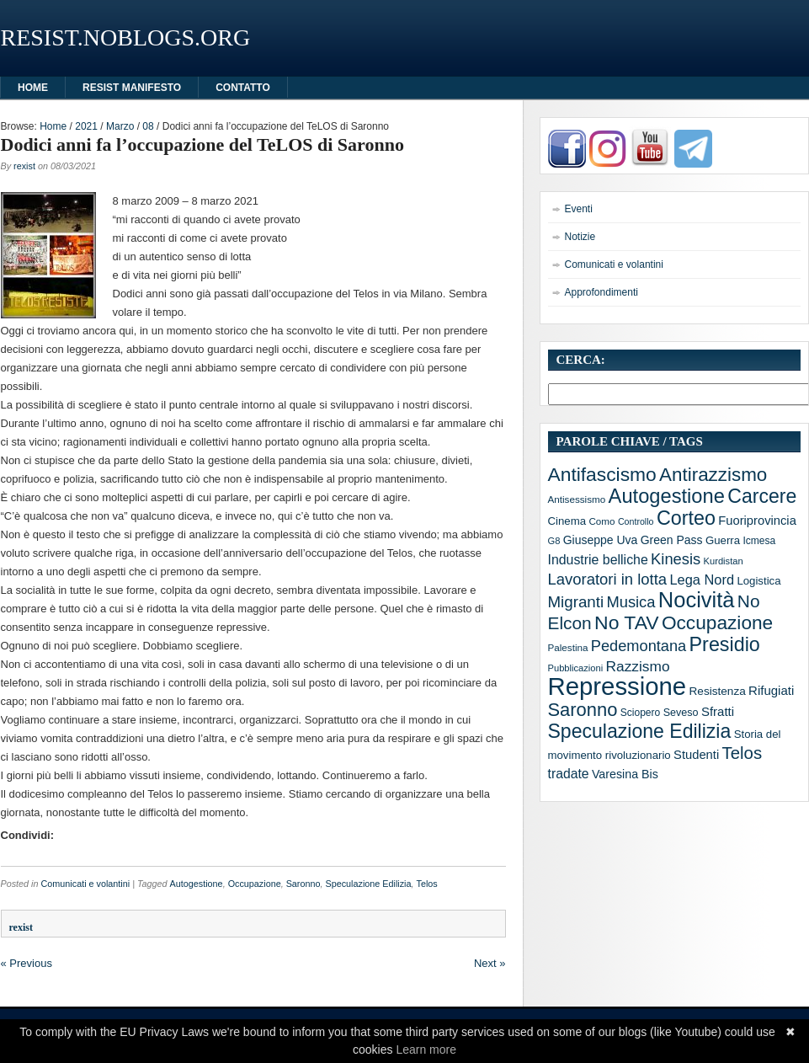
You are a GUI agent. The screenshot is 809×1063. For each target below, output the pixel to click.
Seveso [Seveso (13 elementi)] (681, 712)
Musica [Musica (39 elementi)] (630, 602)
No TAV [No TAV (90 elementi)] (626, 622)
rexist (24, 166)
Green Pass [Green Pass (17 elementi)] (672, 540)
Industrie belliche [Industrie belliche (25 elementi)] (598, 560)
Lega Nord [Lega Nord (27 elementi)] (701, 579)
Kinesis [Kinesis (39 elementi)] (675, 559)
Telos (427, 884)
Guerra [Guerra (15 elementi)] (722, 540)
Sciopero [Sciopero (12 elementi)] (640, 712)
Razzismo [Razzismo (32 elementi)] (638, 666)
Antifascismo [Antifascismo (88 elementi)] (602, 474)
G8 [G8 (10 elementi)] (554, 541)
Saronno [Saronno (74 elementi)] (583, 709)
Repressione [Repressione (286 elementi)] (617, 686)
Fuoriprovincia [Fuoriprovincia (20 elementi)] (757, 520)
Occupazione (254, 884)
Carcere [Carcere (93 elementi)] (761, 496)
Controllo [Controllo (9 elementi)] (636, 521)
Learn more (426, 1049)
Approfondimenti (601, 292)
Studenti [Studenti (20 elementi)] (696, 754)
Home (53, 126)
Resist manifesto (131, 87)
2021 (86, 126)
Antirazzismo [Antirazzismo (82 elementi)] (713, 474)
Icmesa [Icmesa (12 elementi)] (758, 541)
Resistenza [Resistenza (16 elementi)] (717, 691)
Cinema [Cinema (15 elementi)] (567, 521)
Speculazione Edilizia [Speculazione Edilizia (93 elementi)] (640, 731)
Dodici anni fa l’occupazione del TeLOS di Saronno (202, 144)
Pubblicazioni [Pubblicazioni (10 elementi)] (576, 668)
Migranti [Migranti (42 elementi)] (576, 602)
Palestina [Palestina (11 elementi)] (568, 647)
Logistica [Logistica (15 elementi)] (758, 580)
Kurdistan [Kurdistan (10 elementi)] (723, 561)
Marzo (120, 126)
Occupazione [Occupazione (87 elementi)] (717, 622)
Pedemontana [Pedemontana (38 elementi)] (638, 646)
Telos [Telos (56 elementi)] (742, 753)
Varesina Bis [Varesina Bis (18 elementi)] (625, 774)
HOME (33, 87)
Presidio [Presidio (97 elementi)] (724, 644)
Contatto (243, 87)
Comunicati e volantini (85, 884)
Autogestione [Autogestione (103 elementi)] (667, 496)
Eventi (579, 209)
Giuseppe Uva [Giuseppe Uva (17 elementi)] (600, 540)
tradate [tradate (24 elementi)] (568, 774)
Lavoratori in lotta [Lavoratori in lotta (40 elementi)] (608, 579)
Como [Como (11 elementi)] (601, 520)
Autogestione (196, 884)
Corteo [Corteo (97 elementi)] (686, 518)
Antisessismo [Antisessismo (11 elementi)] (577, 499)
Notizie (580, 237)
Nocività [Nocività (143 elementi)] (696, 600)
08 (147, 126)
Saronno (303, 884)
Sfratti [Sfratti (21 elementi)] (717, 711)
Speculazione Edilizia (368, 884)
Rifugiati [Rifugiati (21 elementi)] (771, 690)
